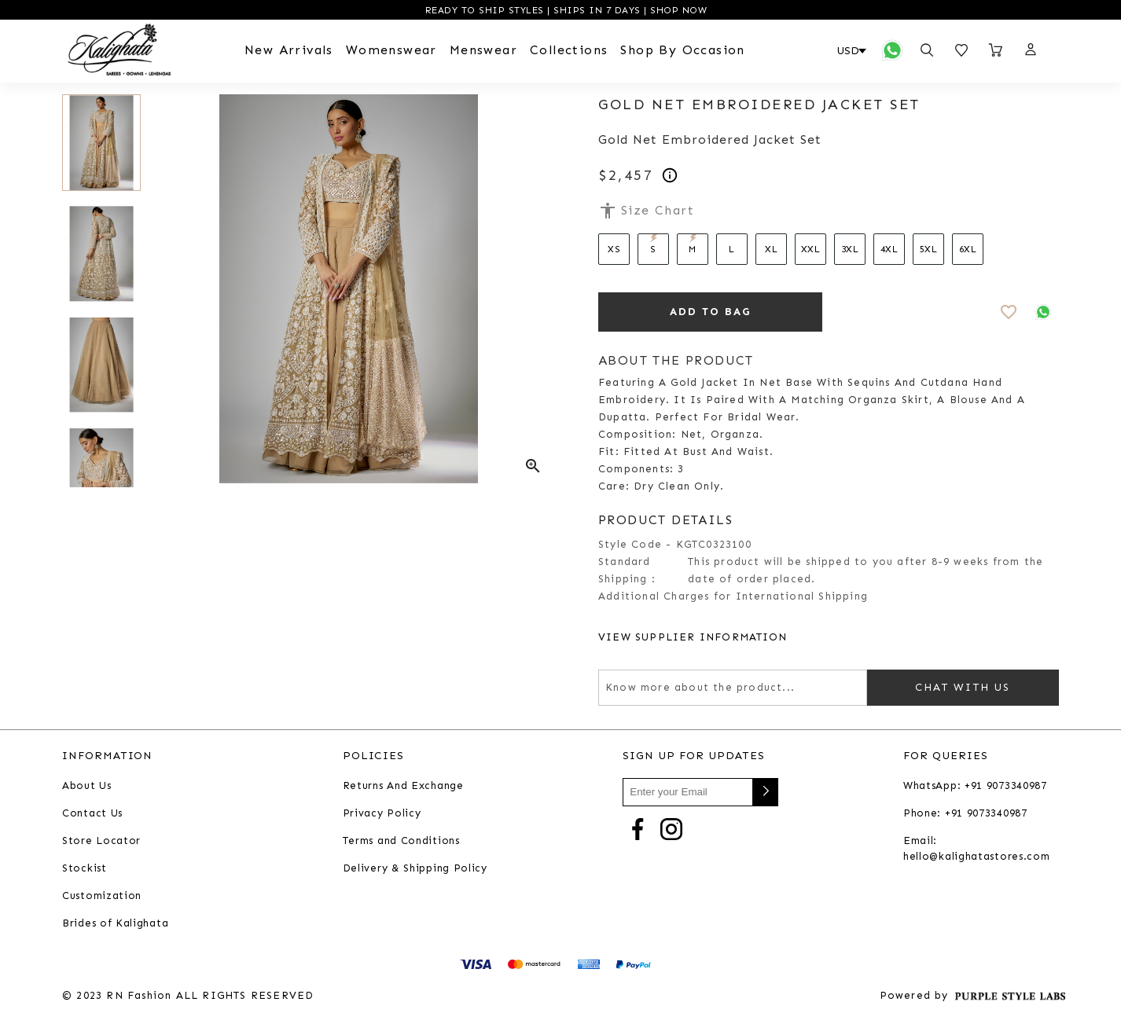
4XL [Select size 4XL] (889, 249)
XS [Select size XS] (614, 249)
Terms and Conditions (401, 840)
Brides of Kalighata (115, 923)
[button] (1030, 50)
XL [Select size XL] (771, 249)
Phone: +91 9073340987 (965, 813)
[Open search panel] (926, 50)
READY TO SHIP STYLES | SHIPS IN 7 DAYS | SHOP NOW (564, 10)
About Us (87, 785)
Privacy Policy (382, 813)
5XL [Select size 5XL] (929, 249)
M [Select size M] (692, 244)
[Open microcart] (996, 50)
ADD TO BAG (710, 311)
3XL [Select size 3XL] (850, 249)
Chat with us (963, 687)
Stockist (84, 868)
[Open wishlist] (961, 50)
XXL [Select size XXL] (811, 249)
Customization (102, 895)
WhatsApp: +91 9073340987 (975, 785)
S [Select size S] (653, 244)
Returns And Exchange (403, 785)
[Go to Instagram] (671, 828)
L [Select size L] (732, 249)
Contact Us (92, 813)
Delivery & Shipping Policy (415, 868)
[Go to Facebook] (638, 828)
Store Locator (101, 840)
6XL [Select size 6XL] (968, 249)
